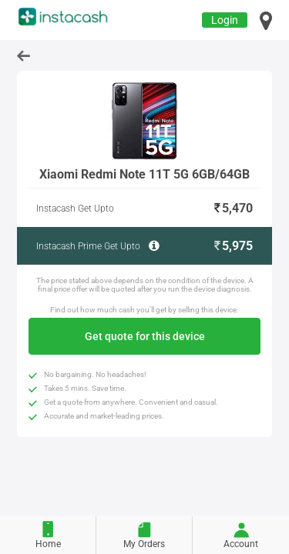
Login (224, 20)
